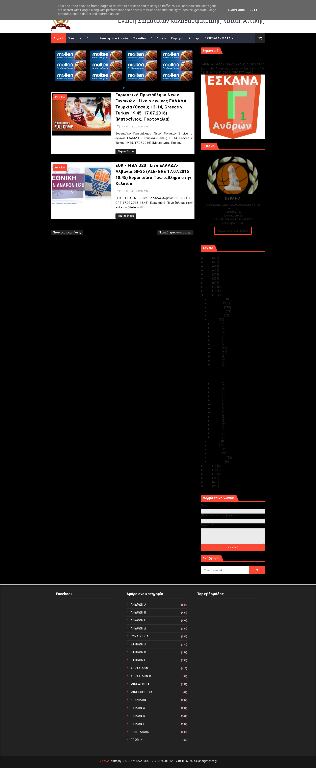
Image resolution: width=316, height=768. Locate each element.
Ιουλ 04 (217, 428)
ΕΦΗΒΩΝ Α (139, 644)
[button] (124, 88)
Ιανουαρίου (216, 461)
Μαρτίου (214, 453)
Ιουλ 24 (217, 336)
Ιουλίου (214, 319)
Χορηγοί (177, 38)
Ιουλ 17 (217, 364)
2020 (208, 278)
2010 (208, 486)
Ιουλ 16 (217, 383)
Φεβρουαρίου (218, 457)
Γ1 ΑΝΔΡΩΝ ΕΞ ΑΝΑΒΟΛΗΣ (221, 60)
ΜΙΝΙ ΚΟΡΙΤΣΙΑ (142, 692)
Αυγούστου (216, 315)
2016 (208, 295)
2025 (208, 258)
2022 (208, 270)
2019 (208, 282)
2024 (208, 262)
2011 (208, 482)
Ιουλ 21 (217, 348)
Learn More (236, 10)
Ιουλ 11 (217, 404)
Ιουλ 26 (217, 331)
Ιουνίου (214, 441)
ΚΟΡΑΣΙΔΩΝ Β (141, 676)
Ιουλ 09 (217, 412)
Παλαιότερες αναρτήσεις (175, 232)
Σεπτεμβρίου (217, 311)
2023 (208, 266)
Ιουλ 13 (217, 396)
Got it (254, 10)
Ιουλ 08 (217, 416)
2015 (208, 465)
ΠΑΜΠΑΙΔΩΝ (140, 731)
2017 (208, 290)
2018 (208, 286)
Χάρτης (194, 38)
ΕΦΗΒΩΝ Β (139, 652)
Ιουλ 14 (217, 392)
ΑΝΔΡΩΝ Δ (139, 628)
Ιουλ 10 (217, 408)
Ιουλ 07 (217, 420)
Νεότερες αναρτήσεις (67, 232)
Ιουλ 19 (217, 356)
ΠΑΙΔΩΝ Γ (138, 724)
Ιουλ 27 (217, 327)
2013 (208, 474)
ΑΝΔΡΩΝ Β (139, 612)
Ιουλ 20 (217, 352)
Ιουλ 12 (217, 400)
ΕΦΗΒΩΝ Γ (138, 660)
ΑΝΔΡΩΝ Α (139, 604)
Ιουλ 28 (217, 323)
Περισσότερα (126, 151)
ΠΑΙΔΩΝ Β (138, 716)
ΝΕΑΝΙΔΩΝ (138, 700)
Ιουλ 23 (217, 340)
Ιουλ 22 (217, 344)
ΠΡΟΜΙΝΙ (137, 739)
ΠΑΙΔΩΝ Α (138, 708)
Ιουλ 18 (217, 360)
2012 (208, 478)
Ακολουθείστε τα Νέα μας (232, 230)
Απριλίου (215, 449)
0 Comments (141, 126)
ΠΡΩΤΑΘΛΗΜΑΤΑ (218, 38)
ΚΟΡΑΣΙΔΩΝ (139, 668)
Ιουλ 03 (217, 433)
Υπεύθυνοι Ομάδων (148, 38)
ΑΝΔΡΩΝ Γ (138, 620)
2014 (208, 469)
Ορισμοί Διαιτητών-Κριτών (107, 38)
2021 (208, 274)
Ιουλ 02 (217, 437)
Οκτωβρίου (216, 307)
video (62, 97)
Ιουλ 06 (217, 424)
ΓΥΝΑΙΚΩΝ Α (140, 636)
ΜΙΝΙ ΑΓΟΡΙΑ (140, 684)
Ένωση (74, 38)
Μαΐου (213, 445)
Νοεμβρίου (216, 303)
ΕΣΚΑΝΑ (104, 761)
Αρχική (58, 38)
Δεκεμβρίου (217, 299)
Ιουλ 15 (217, 388)
